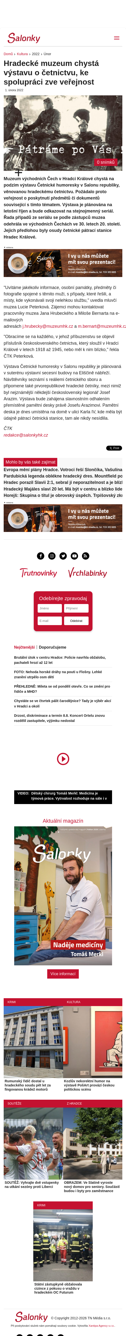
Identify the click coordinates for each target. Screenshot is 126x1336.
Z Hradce (74, 1103)
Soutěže (15, 1103)
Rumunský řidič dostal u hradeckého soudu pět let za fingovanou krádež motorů (28, 1085)
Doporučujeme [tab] (52, 647)
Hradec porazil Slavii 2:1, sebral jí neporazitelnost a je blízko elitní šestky (63, 482)
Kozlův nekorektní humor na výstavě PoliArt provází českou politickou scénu (89, 1085)
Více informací (62, 974)
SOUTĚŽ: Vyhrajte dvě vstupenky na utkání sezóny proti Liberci (32, 1185)
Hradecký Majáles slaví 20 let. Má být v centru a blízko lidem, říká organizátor (63, 489)
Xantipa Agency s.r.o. (102, 1325)
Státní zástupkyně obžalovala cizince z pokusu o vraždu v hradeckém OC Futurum (58, 1288)
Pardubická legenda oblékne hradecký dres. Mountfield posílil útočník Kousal (63, 476)
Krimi (12, 1002)
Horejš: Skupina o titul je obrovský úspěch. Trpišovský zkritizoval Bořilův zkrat (63, 495)
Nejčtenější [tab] (24, 647)
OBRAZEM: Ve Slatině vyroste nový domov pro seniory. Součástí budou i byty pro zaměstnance (92, 1187)
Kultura (22, 54)
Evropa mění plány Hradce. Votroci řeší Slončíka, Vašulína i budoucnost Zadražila (63, 469)
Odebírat (76, 621)
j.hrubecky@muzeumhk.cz (48, 326)
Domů (8, 54)
